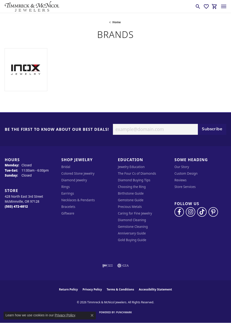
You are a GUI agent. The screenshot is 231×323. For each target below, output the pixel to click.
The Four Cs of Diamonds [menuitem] (137, 173)
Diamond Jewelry (74, 180)
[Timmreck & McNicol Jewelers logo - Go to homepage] (32, 6)
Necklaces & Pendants (78, 200)
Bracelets (68, 206)
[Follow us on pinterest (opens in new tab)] (213, 212)
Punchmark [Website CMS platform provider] (124, 312)
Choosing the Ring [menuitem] (132, 186)
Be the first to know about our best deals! (57, 129)
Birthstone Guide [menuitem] (131, 193)
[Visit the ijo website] (107, 265)
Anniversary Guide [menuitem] (132, 233)
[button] (198, 6)
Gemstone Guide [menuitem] (130, 200)
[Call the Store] (16, 206)
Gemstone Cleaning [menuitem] (133, 226)
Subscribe (212, 129)
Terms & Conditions (120, 289)
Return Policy (68, 289)
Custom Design (186, 173)
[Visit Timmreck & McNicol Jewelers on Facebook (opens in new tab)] (179, 212)
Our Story (181, 166)
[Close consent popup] (92, 315)
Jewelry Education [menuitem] (131, 166)
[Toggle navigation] (224, 6)
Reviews (180, 180)
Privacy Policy (92, 289)
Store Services (185, 186)
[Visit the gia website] (123, 265)
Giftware (67, 213)
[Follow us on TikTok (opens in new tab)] (202, 212)
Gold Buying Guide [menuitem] (132, 240)
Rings (65, 186)
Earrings (67, 193)
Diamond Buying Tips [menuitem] (134, 180)
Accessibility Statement (155, 289)
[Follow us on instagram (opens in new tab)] (190, 212)
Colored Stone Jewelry (77, 173)
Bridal (65, 166)
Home (116, 22)
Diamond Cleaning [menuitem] (132, 220)
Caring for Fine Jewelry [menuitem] (135, 213)
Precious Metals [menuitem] (130, 206)
